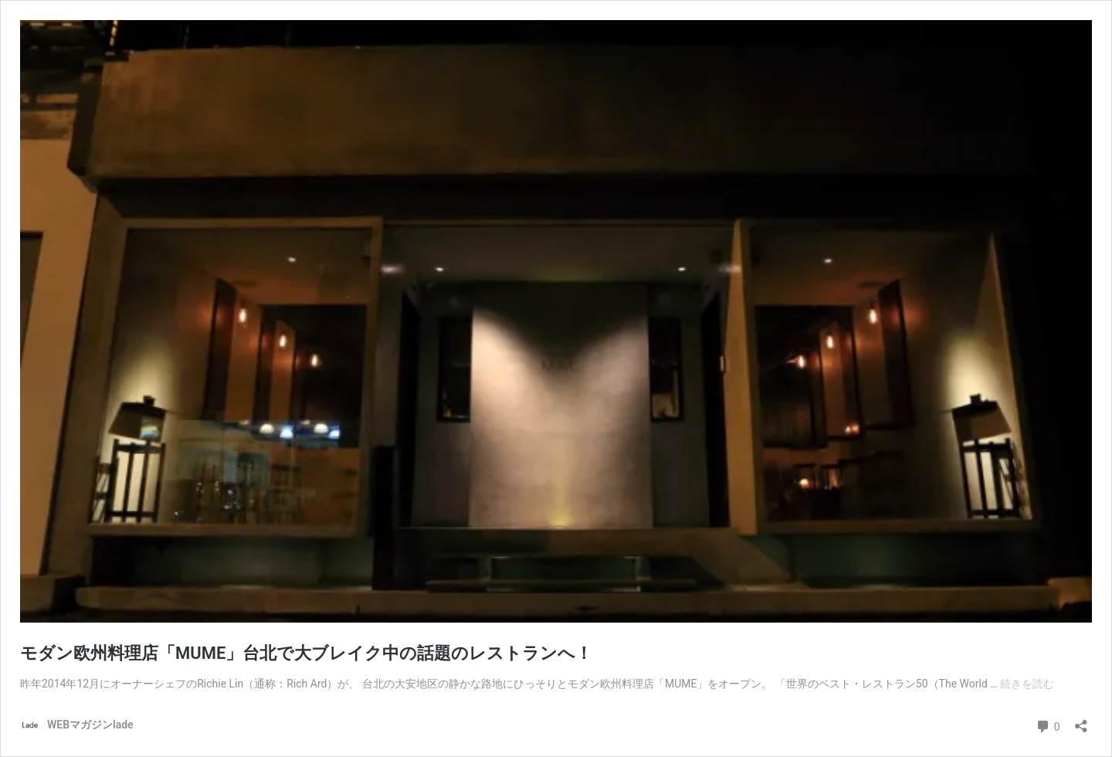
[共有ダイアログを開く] (1081, 721)
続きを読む (1027, 683)
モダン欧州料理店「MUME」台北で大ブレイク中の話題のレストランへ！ (306, 653)
